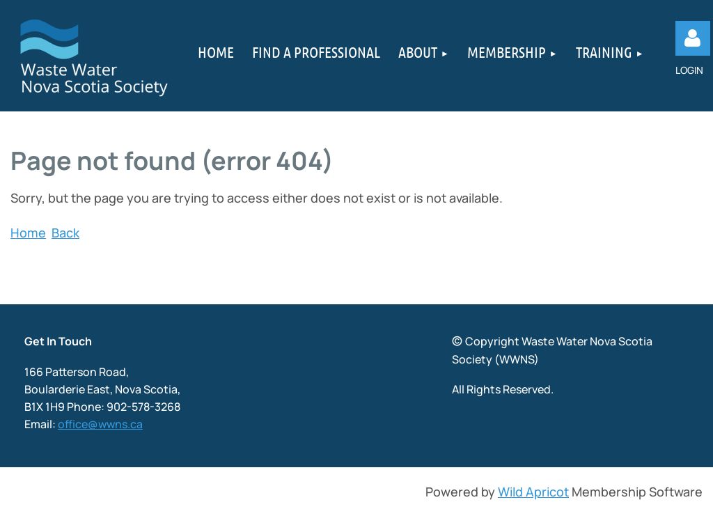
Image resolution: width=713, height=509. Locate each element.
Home (28, 232)
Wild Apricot (533, 491)
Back (65, 232)
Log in (692, 38)
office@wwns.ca (100, 424)
